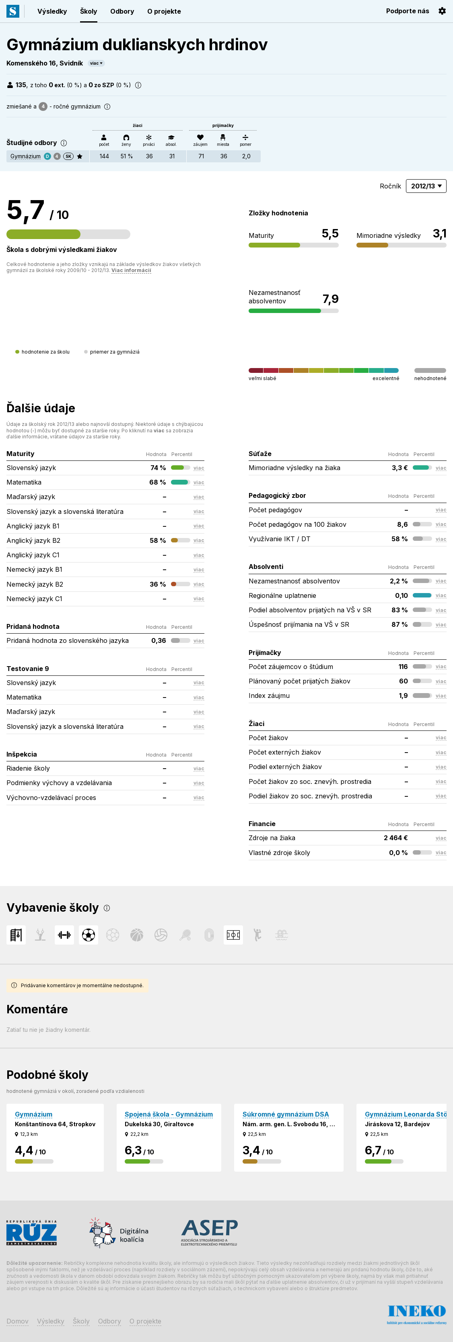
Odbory (122, 11)
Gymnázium (25, 156)
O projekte (164, 11)
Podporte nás (407, 11)
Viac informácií (131, 270)
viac (94, 63)
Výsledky (52, 11)
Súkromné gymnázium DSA (286, 1114)
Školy (88, 11)
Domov (17, 1321)
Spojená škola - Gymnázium (169, 1114)
